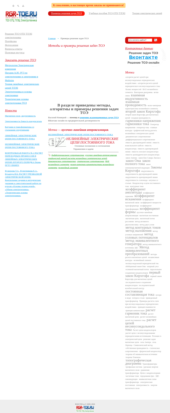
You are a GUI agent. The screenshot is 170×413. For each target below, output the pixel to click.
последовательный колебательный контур (140, 286)
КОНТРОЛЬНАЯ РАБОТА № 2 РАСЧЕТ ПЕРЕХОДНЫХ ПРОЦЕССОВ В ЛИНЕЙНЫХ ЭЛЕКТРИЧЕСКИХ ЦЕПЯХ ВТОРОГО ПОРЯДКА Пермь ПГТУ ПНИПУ (24, 159)
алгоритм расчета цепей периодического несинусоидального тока (142, 84)
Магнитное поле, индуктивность (20, 116)
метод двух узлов (147, 224)
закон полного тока (137, 162)
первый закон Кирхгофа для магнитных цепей (143, 277)
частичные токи (132, 376)
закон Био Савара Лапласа (149, 158)
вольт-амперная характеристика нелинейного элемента (143, 107)
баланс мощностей (133, 89)
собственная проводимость (137, 348)
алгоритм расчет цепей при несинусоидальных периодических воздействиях (140, 80)
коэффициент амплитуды (135, 190)
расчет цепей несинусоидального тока (140, 325)
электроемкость (142, 385)
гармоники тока (137, 124)
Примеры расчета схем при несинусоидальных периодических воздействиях (142, 304)
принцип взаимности (146, 307)
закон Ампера (131, 158)
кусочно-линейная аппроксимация (101, 155)
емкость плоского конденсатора (145, 152)
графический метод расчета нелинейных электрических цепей (77, 158)
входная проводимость (140, 118)
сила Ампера (145, 342)
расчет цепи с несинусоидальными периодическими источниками (140, 334)
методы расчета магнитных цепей (141, 255)
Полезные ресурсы (14, 52)
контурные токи (136, 186)
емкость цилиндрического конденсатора (142, 155)
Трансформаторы (149, 364)
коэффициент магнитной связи (139, 201)
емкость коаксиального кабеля (142, 144)
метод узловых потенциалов (141, 235)
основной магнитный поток (137, 269)
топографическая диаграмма (138, 361)
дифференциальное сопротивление (67, 155)
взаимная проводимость (135, 103)
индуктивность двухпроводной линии (141, 174)
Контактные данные (139, 48)
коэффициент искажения (140, 197)
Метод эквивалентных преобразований (137, 250)
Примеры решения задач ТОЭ (66, 13)
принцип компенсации (135, 310)
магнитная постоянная (148, 215)
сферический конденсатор (150, 351)
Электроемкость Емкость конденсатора (23, 121)
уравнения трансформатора (137, 371)
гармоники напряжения (143, 121)
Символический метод (143, 345)
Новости (11, 110)
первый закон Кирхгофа (142, 274)
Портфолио (11, 41)
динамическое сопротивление (62, 161)
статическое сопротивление (90, 161)
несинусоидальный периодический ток (142, 263)
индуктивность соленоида (136, 180)
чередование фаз (147, 376)
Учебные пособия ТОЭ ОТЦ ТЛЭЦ (107, 13)
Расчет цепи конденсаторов (144, 330)
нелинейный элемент (68, 167)
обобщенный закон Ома (136, 266)
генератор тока (143, 127)
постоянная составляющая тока (139, 292)
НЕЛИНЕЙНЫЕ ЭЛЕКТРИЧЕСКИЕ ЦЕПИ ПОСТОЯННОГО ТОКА (80, 134)
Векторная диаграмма (143, 92)
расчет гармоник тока (140, 311)
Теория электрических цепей (147, 13)
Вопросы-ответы (13, 49)
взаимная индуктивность (136, 96)
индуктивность (147, 171)
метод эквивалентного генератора (142, 242)
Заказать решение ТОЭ (20, 60)
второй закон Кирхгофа (143, 111)
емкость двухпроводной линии (138, 142)
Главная (52, 38)
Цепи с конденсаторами (150, 373)
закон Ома (133, 161)
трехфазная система (134, 367)
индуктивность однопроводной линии (142, 177)
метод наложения (139, 231)
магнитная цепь (132, 218)
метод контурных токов (143, 227)
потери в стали (138, 298)
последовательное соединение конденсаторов (138, 283)
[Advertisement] (84, 75)
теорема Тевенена (133, 357)
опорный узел (153, 266)
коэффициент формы (142, 210)
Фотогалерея (11, 45)
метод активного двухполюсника (137, 223)
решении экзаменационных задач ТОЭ (99, 117)
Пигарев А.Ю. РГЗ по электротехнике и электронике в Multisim (21, 76)
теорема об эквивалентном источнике (141, 354)
